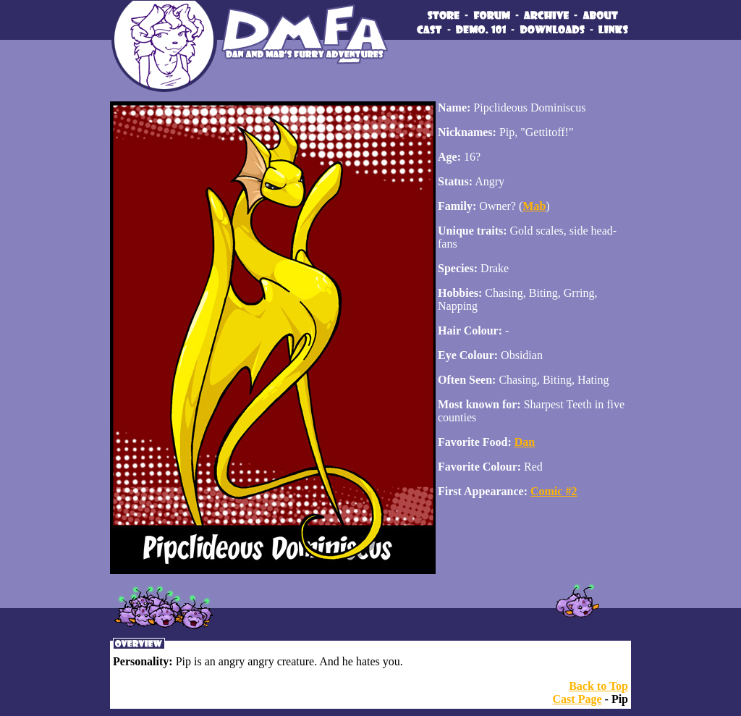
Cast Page (577, 699)
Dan (525, 442)
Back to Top (598, 686)
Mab (534, 206)
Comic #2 (553, 491)
